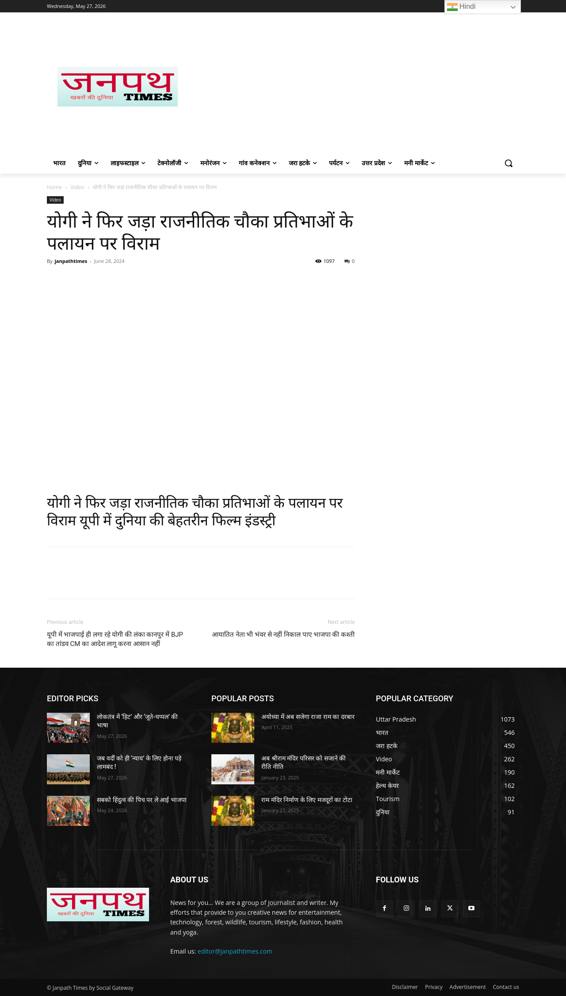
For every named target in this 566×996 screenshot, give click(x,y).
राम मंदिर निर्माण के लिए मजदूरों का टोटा (306, 799)
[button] (508, 163)
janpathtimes (70, 261)
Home (54, 187)
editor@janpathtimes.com (235, 951)
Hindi (461, 7)
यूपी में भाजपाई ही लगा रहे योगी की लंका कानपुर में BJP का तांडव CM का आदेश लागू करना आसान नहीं (115, 639)
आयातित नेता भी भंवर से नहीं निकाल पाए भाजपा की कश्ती (283, 635)
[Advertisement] (353, 86)
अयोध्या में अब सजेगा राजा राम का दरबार (307, 716)
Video (77, 187)
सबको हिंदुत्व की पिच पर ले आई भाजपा (141, 799)
